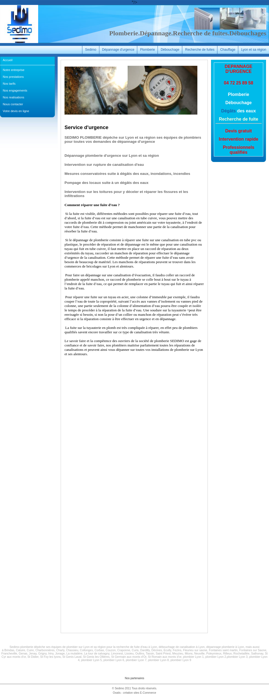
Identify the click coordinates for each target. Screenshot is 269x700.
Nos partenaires (134, 678)
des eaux (246, 111)
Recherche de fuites (199, 50)
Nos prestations (13, 76)
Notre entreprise (13, 70)
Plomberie (147, 50)
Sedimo (90, 50)
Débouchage (170, 50)
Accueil (7, 60)
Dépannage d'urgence (118, 50)
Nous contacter (13, 104)
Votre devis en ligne (16, 111)
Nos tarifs (9, 83)
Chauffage (227, 50)
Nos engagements (15, 90)
